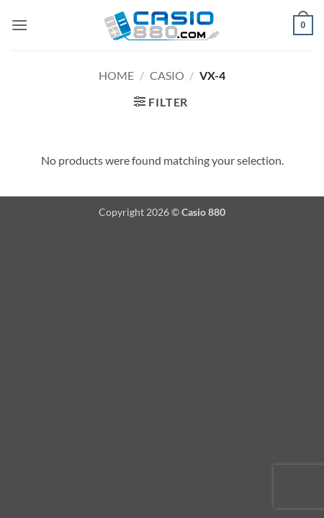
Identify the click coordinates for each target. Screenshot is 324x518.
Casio (167, 75)
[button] (19, 24)
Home (116, 75)
